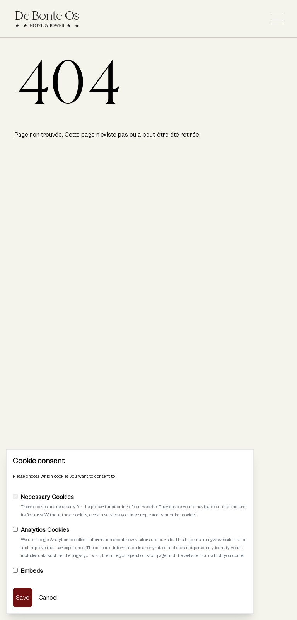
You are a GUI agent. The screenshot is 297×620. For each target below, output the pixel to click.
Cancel (48, 597)
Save (22, 597)
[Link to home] (47, 18)
